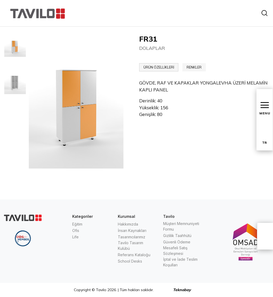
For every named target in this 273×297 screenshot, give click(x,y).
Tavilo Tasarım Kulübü (130, 245)
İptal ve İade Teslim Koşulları (180, 262)
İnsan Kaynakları (132, 230)
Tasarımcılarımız (131, 237)
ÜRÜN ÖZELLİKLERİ (158, 67)
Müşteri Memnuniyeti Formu (181, 226)
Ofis (75, 230)
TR (264, 143)
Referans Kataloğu (134, 254)
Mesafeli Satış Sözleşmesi (175, 251)
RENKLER (194, 67)
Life (75, 237)
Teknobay (182, 289)
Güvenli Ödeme (176, 242)
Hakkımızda (128, 224)
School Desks (130, 261)
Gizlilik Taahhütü (177, 235)
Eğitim (77, 224)
